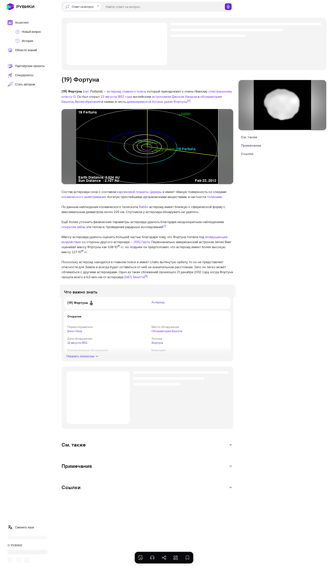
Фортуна (157, 343)
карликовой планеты (133, 192)
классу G (69, 96)
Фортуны (180, 101)
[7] (164, 225)
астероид (114, 91)
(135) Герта (142, 242)
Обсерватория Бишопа (166, 331)
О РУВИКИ (15, 545)
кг (122, 247)
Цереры (156, 192)
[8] (145, 276)
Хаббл (143, 207)
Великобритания (87, 101)
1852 (87, 343)
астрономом (161, 96)
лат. (86, 91)
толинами (214, 197)
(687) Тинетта (134, 277)
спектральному (220, 91)
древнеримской (139, 101)
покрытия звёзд (73, 227)
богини (157, 101)
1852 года (125, 96)
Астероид (157, 302)
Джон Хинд (77, 331)
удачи (168, 101)
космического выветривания (84, 197)
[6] (188, 100)
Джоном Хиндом (184, 96)
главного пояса (134, 91)
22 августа (109, 96)
